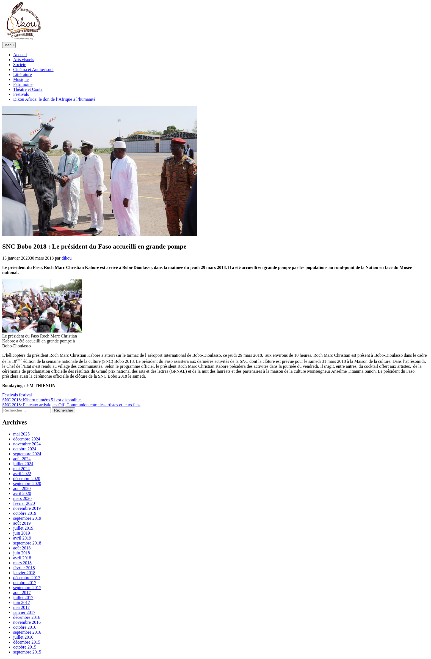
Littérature (22, 74)
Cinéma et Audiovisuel (33, 69)
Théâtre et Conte (28, 89)
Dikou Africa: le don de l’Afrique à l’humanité (54, 99)
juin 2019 (21, 533)
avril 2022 (22, 473)
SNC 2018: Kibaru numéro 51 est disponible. (42, 399)
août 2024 (22, 458)
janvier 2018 (24, 572)
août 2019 (22, 523)
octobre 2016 (24, 627)
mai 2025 (21, 434)
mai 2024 (21, 468)
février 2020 (24, 503)
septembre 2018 (27, 543)
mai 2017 (21, 607)
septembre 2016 (27, 632)
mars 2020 (22, 498)
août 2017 (22, 592)
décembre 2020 (26, 478)
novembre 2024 (27, 444)
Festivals (21, 94)
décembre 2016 (26, 617)
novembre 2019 (27, 508)
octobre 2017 (24, 582)
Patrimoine (22, 84)
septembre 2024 (27, 453)
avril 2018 (22, 557)
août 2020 (22, 488)
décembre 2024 (26, 439)
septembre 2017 (27, 587)
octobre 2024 (24, 448)
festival (25, 395)
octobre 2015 (24, 647)
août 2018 (22, 548)
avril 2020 (22, 493)
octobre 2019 (24, 513)
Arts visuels (23, 59)
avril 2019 (22, 538)
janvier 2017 (24, 612)
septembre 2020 (27, 483)
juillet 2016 (23, 637)
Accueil (20, 54)
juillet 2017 (23, 597)
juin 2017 (21, 602)
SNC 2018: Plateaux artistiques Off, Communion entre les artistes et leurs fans (71, 404)
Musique (21, 79)
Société (19, 64)
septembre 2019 (27, 518)
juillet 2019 (23, 528)
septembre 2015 (27, 652)
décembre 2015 (26, 642)
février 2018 (24, 567)
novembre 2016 (27, 622)
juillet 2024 (23, 463)
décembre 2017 (26, 577)
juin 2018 (21, 553)
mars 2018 (22, 562)
